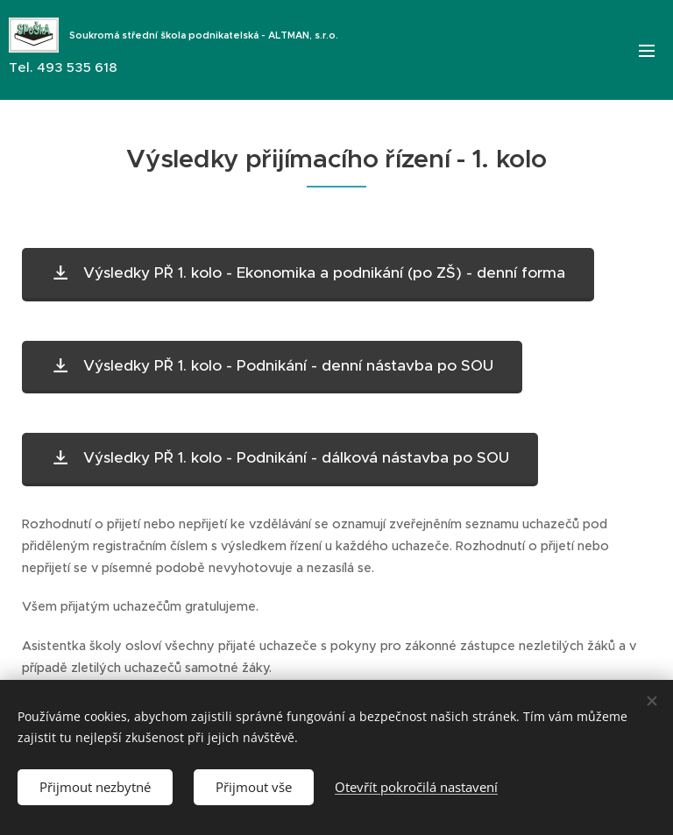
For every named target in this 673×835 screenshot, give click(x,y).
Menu (647, 51)
